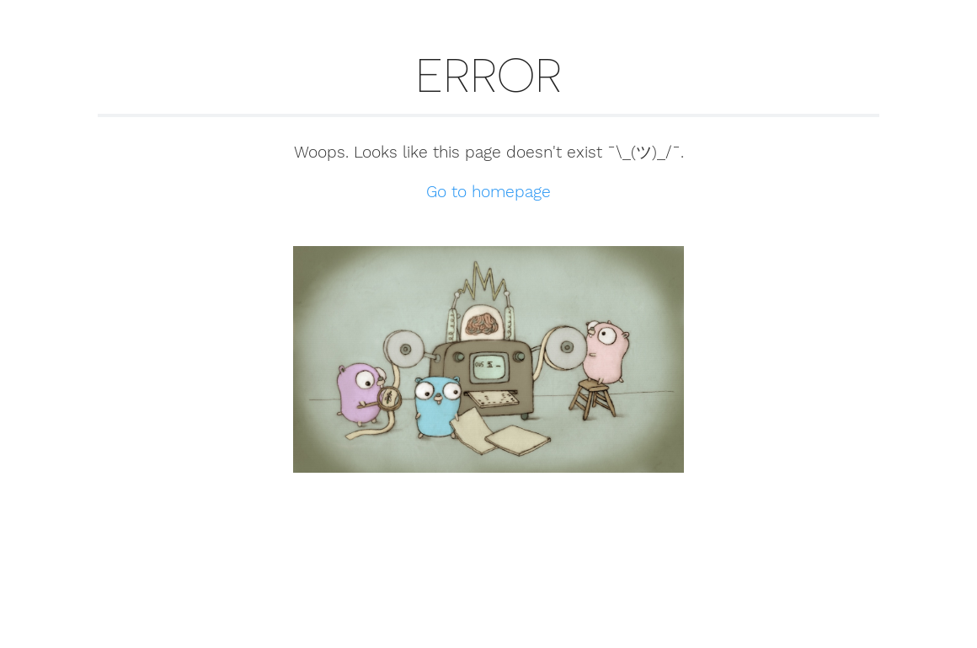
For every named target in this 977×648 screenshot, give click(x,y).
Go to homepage (488, 191)
